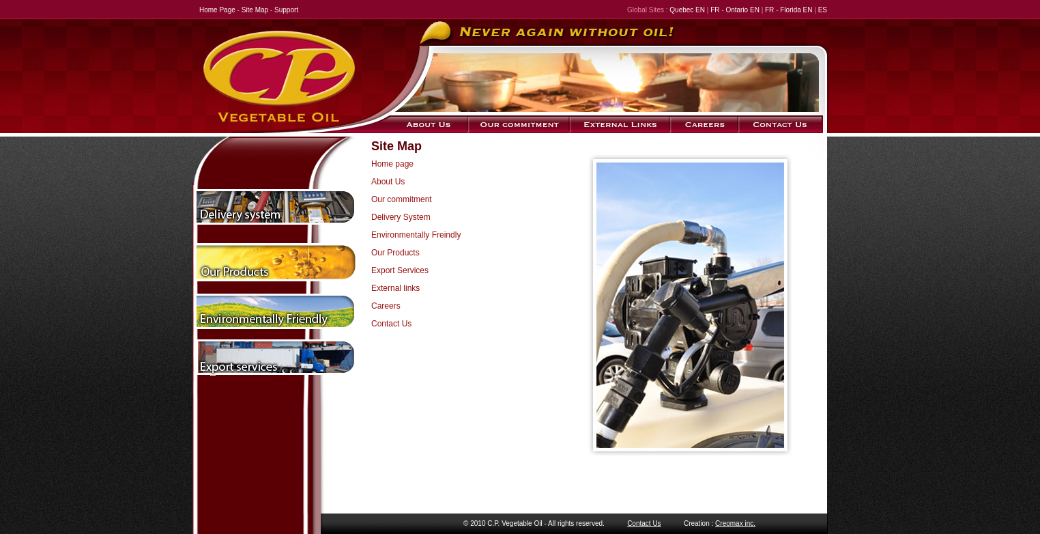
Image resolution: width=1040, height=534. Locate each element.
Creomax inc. (735, 523)
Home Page (217, 10)
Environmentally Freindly (416, 235)
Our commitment (401, 199)
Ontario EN (742, 10)
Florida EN (796, 10)
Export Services (400, 270)
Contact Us (391, 323)
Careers (386, 306)
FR (713, 10)
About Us (388, 181)
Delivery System (401, 217)
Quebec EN (687, 10)
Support (286, 10)
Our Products (395, 252)
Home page (392, 164)
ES (822, 10)
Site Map (255, 10)
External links (395, 288)
